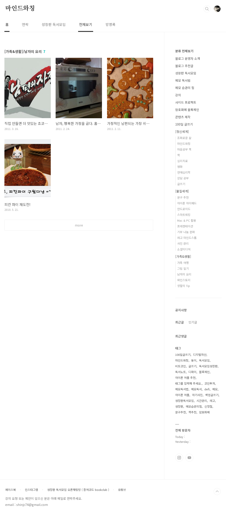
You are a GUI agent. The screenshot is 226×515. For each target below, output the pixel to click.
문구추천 (180, 412)
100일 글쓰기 (184, 124)
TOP (217, 491)
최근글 (179, 322)
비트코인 (180, 366)
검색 (207, 9)
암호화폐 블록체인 (187, 109)
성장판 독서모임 (54, 24)
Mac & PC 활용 (186, 220)
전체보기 (85, 24)
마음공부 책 (184, 149)
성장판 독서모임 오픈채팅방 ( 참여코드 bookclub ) (78, 490)
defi (207, 389)
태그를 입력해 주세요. (188, 383)
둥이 (193, 360)
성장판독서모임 (184, 401)
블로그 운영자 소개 (187, 58)
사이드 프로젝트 (185, 102)
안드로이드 (183, 209)
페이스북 (10, 490)
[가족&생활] (183, 256)
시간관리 (201, 401)
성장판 (179, 406)
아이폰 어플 (182, 395)
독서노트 (180, 372)
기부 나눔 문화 (186, 232)
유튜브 (122, 490)
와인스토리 (183, 280)
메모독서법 (181, 389)
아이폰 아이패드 (187, 203)
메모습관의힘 (194, 406)
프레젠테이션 (185, 226)
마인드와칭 (20, 9)
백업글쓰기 (211, 395)
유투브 (189, 458)
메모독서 (196, 389)
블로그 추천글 (184, 66)
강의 (178, 95)
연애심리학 (183, 172)
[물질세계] (182, 191)
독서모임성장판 (208, 366)
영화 (180, 167)
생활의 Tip (183, 286)
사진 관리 (183, 243)
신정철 (208, 406)
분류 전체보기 (184, 51)
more (79, 225)
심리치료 (182, 161)
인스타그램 (179, 458)
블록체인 (204, 372)
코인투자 (209, 383)
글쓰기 (181, 184)
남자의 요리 (184, 274)
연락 (25, 24)
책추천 (192, 412)
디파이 (192, 372)
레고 (212, 401)
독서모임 (204, 360)
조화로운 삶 (184, 138)
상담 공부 (183, 178)
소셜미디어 (183, 249)
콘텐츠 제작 (182, 117)
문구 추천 (183, 197)
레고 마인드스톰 (187, 238)
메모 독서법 (182, 80)
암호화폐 (204, 412)
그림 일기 (183, 268)
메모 (215, 389)
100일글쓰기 (182, 354)
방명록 (110, 24)
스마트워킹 (183, 215)
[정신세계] (182, 131)
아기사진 (197, 395)
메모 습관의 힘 (184, 87)
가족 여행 (183, 263)
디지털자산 (199, 354)
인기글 (192, 322)
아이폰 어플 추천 (185, 378)
